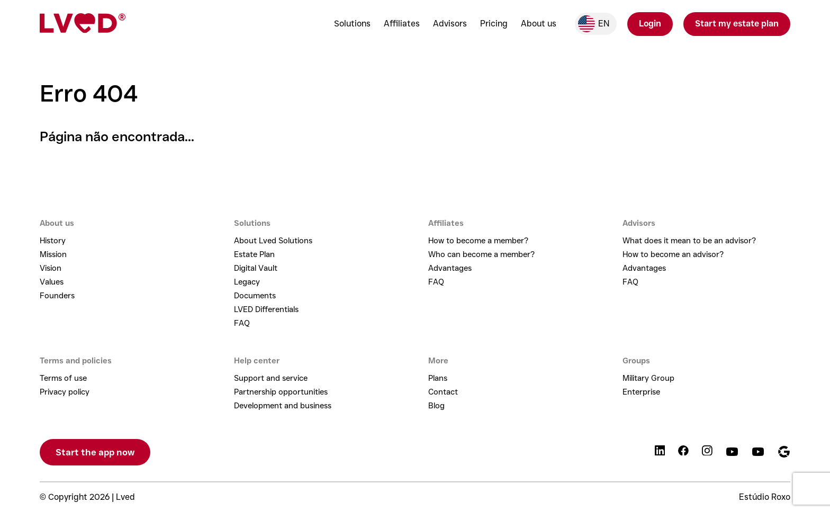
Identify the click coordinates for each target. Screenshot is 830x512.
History (53, 240)
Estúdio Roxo (764, 497)
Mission (53, 254)
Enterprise (641, 392)
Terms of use (63, 378)
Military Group (648, 378)
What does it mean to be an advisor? (689, 240)
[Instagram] (707, 452)
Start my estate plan (737, 24)
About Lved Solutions (273, 240)
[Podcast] (758, 452)
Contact (443, 392)
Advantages (450, 268)
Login (650, 24)
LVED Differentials (266, 309)
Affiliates (402, 24)
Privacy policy (64, 392)
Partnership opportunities (281, 392)
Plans (437, 378)
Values (52, 282)
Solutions (352, 24)
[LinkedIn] (660, 452)
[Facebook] (683, 452)
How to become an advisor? (673, 254)
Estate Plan (254, 254)
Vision (50, 268)
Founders (57, 295)
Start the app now (95, 452)
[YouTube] (732, 452)
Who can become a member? (481, 254)
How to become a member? (478, 240)
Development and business (282, 405)
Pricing (494, 24)
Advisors (450, 24)
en (593, 23)
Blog (436, 405)
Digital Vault (255, 268)
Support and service (271, 378)
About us (538, 24)
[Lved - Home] (82, 24)
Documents (255, 295)
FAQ (242, 323)
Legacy (247, 282)
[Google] (784, 452)
